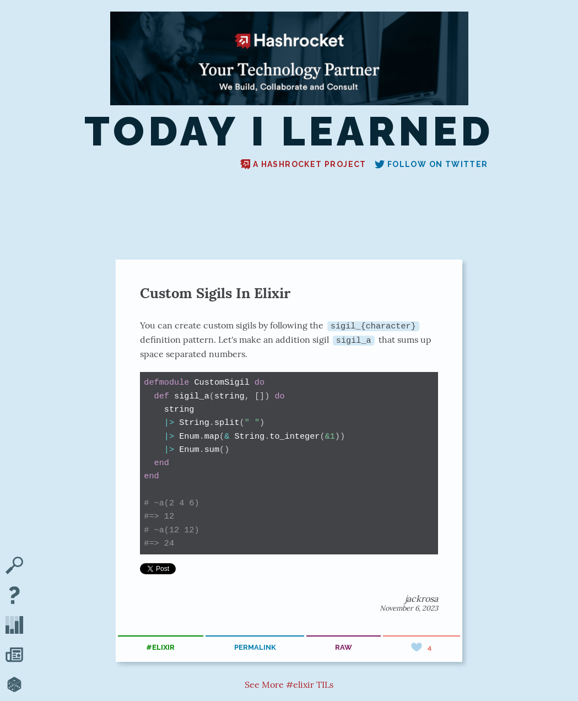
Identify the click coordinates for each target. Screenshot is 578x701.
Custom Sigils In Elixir (215, 293)
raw (343, 647)
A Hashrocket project (303, 164)
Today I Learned (289, 131)
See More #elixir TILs (289, 684)
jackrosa (421, 598)
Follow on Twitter (431, 164)
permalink (255, 647)
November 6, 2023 (409, 608)
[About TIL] (14, 596)
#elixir (160, 647)
